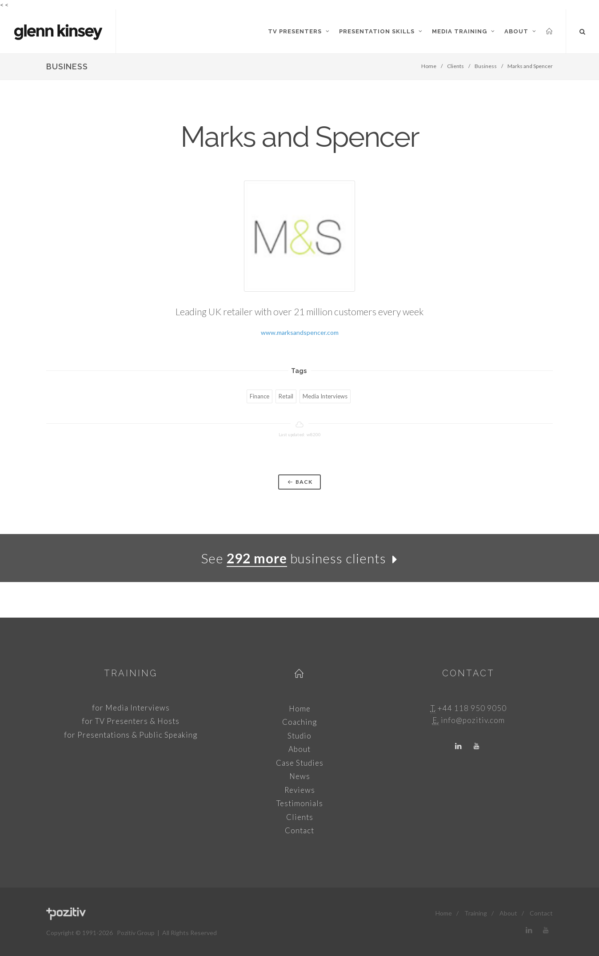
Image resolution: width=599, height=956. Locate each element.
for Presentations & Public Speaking (130, 734)
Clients (455, 66)
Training (130, 673)
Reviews (299, 790)
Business (486, 66)
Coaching (299, 722)
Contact (299, 830)
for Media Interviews (131, 707)
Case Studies (299, 762)
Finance (259, 396)
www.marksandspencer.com (300, 332)
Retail (286, 396)
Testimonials (299, 803)
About (299, 749)
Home (428, 66)
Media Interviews (325, 396)
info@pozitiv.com (473, 720)
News (299, 776)
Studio (299, 735)
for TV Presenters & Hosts (131, 721)
